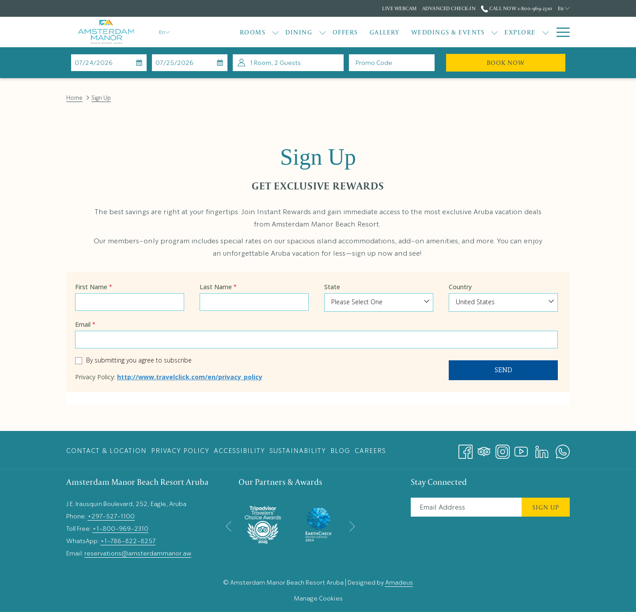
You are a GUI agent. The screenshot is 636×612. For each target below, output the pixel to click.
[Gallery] (384, 32)
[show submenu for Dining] (322, 32)
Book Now (526, 62)
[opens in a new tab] (262, 523)
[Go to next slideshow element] (352, 526)
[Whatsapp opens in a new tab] (563, 449)
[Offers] (345, 32)
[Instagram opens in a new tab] (503, 449)
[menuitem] (107, 450)
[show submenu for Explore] (545, 32)
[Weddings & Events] (448, 32)
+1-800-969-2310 (120, 529)
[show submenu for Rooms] (275, 32)
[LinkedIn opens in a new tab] (542, 449)
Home (74, 98)
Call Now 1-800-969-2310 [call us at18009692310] (516, 8)
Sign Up (545, 507)
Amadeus (399, 582)
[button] (109, 62)
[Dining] (299, 32)
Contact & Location (106, 450)
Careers (370, 450)
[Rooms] (253, 32)
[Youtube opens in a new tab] (521, 449)
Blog (340, 450)
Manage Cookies (318, 598)
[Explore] (520, 32)
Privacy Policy (180, 450)
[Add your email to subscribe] (466, 507)
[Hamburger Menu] (560, 32)
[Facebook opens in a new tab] (465, 449)
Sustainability (297, 450)
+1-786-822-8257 (127, 541)
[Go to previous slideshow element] (228, 526)
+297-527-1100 (111, 516)
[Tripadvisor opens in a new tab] (484, 449)
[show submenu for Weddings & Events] (494, 32)
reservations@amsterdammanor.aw (137, 553)
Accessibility (239, 450)
